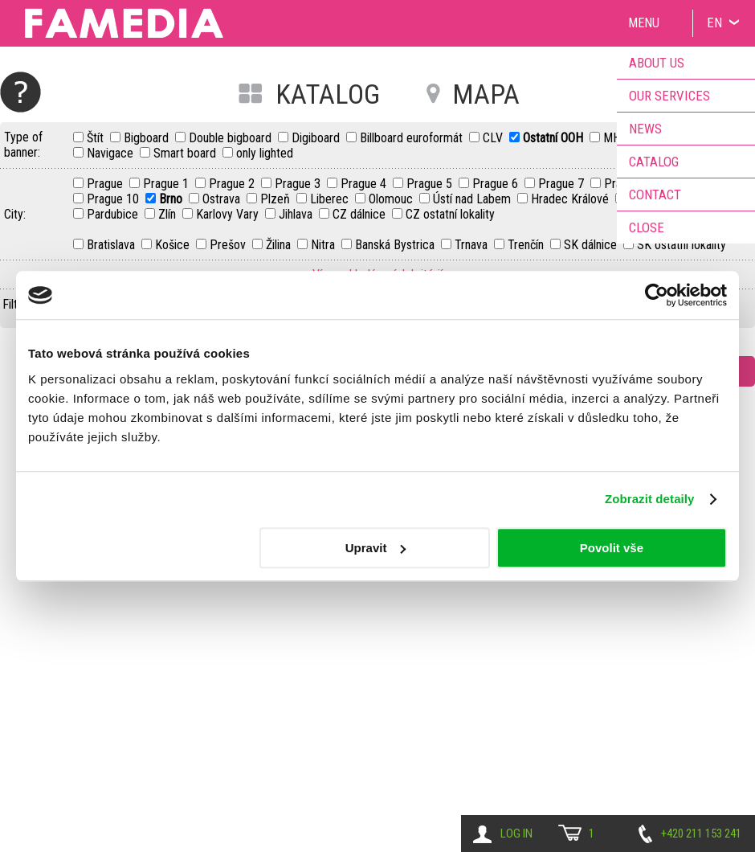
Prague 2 (233, 183)
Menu (643, 23)
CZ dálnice (361, 214)
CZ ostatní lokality (450, 214)
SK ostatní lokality (681, 244)
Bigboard (148, 137)
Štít (97, 137)
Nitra (324, 244)
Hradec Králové (571, 199)
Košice (174, 244)
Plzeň (276, 199)
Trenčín (527, 244)
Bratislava (112, 244)
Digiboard (317, 137)
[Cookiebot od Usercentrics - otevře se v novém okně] (656, 295)
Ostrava (222, 199)
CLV (494, 137)
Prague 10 (114, 199)
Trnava (473, 244)
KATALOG (327, 94)
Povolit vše (611, 548)
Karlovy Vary (229, 214)
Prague (106, 183)
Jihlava (297, 214)
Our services (669, 96)
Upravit (375, 548)
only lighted (264, 153)
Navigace (112, 153)
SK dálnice (592, 244)
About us (656, 63)
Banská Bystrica (396, 244)
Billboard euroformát (413, 137)
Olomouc (392, 199)
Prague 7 (562, 183)
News (645, 129)
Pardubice (114, 214)
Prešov (229, 244)
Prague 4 (365, 183)
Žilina (280, 244)
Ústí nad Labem (473, 199)
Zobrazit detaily (650, 499)
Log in (516, 833)
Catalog (654, 162)
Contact (655, 194)
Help (20, 92)
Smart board (186, 153)
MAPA (486, 94)
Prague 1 (167, 183)
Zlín (168, 214)
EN (714, 22)
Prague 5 (430, 183)
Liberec (331, 199)
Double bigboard (232, 137)
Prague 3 (299, 183)
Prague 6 (496, 183)
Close (646, 227)
